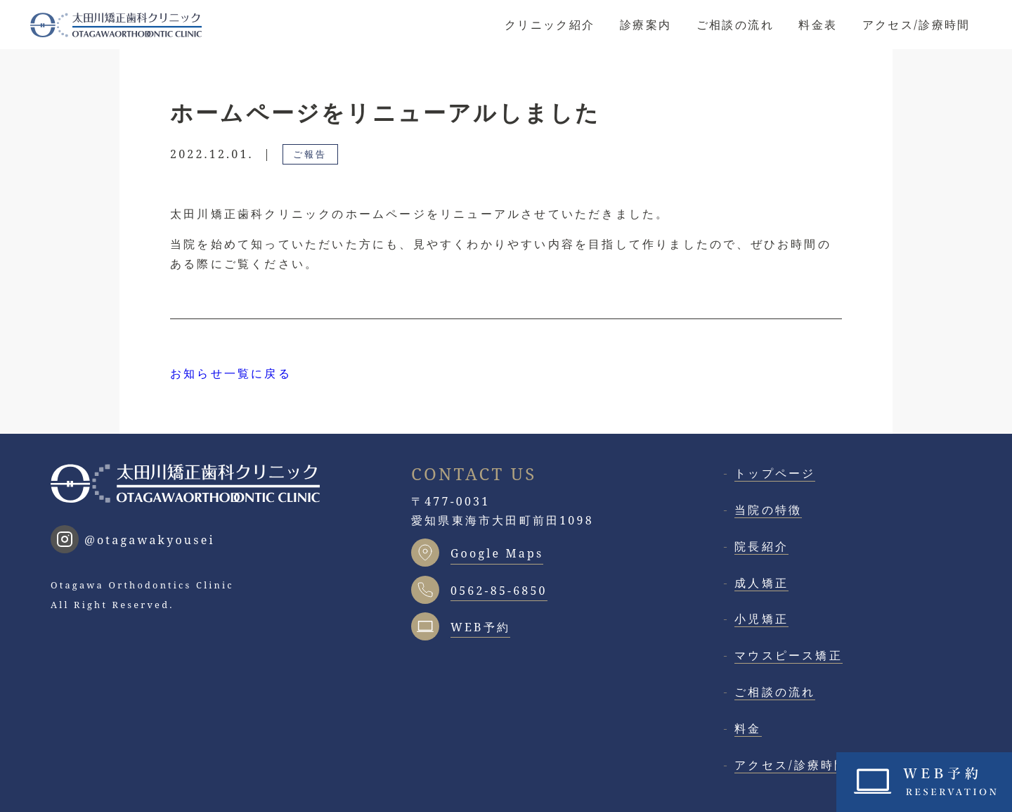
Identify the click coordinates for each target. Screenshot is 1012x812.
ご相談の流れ (735, 24)
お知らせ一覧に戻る (231, 373)
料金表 (817, 24)
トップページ (774, 473)
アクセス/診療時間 (916, 24)
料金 (747, 728)
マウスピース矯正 (788, 655)
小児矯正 (761, 618)
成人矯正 (761, 583)
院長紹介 (761, 546)
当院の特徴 (768, 509)
